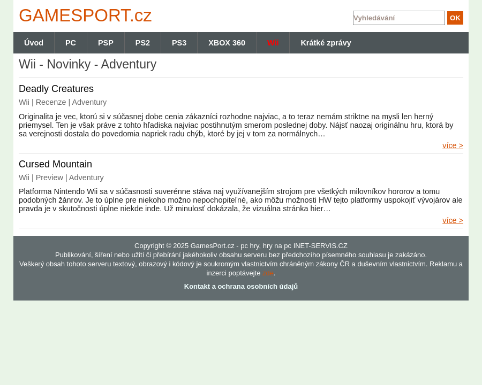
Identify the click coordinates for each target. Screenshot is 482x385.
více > (452, 145)
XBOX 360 (226, 42)
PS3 (179, 42)
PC (70, 42)
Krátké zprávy (325, 42)
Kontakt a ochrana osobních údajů (241, 286)
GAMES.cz (83, 15)
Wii (272, 42)
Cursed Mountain (55, 164)
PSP (106, 42)
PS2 (142, 42)
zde (268, 273)
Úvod (33, 42)
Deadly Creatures (56, 88)
